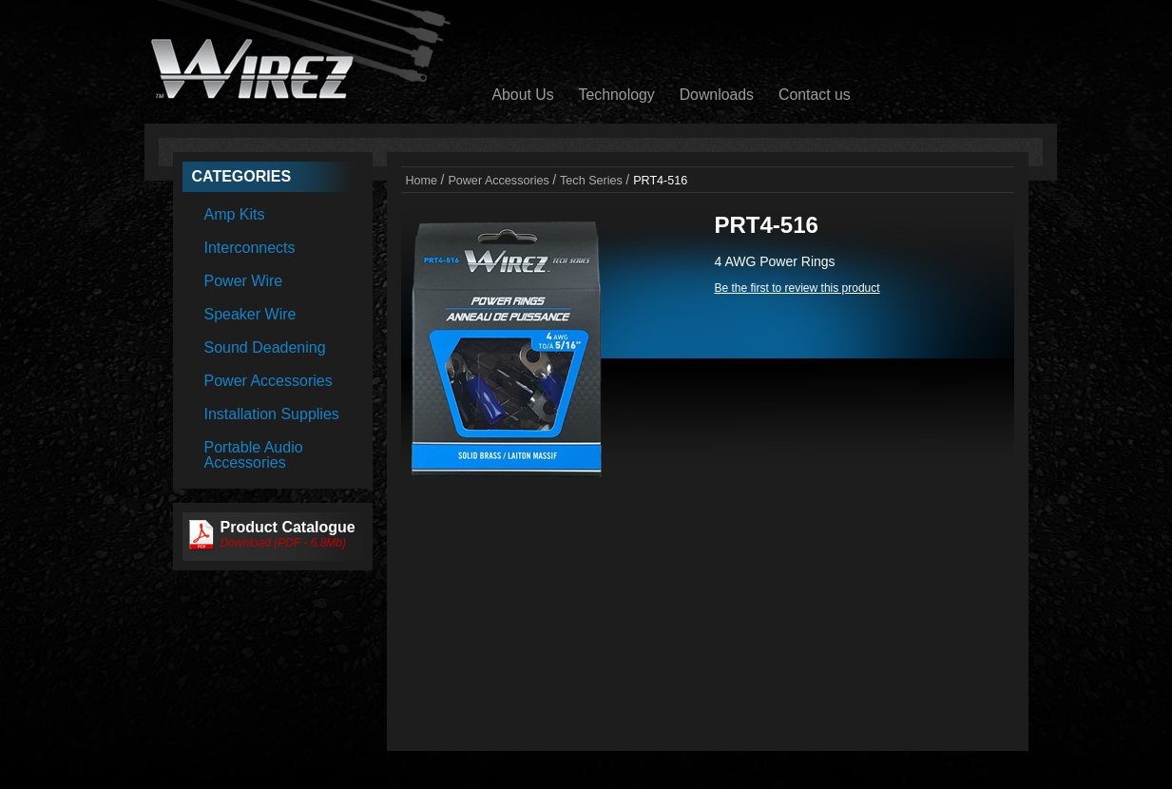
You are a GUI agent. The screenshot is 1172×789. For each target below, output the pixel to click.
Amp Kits (234, 214)
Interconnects (250, 248)
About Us (523, 95)
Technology (617, 95)
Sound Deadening (265, 347)
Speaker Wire (250, 314)
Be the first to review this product (797, 288)
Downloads (717, 95)
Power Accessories (268, 381)
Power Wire (243, 281)
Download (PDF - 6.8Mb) (284, 542)
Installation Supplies (271, 414)
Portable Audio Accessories (253, 455)
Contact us (814, 95)
